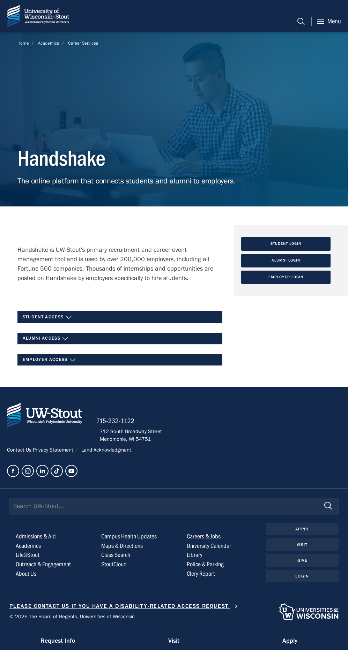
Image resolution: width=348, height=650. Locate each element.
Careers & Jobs (204, 539)
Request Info (57, 640)
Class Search (115, 557)
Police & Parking (205, 567)
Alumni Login (286, 261)
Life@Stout (27, 557)
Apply (302, 531)
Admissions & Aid (36, 539)
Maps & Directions (122, 548)
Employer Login (285, 277)
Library (194, 557)
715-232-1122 (119, 423)
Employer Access (49, 360)
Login (302, 579)
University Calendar (209, 548)
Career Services (83, 43)
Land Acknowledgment (105, 452)
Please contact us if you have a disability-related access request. (119, 608)
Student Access (47, 317)
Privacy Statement (54, 452)
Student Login (286, 244)
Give (302, 563)
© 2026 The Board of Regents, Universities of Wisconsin (72, 619)
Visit (302, 547)
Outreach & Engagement (43, 567)
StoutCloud (114, 567)
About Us (26, 576)
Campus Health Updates (129, 539)
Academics (48, 43)
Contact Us (20, 452)
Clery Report (201, 576)
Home (23, 43)
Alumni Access (46, 338)
